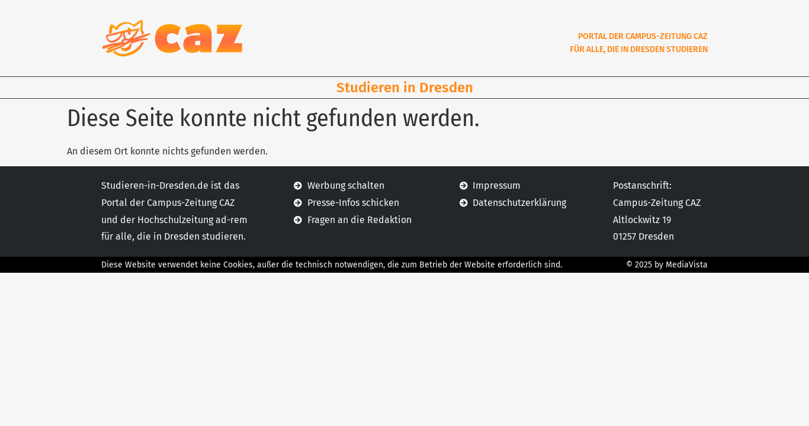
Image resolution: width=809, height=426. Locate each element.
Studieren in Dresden (404, 87)
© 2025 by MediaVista (667, 265)
